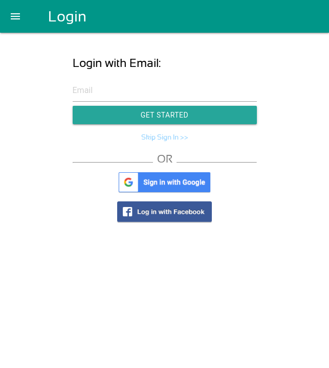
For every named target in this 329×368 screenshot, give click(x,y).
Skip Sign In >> (164, 137)
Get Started (165, 115)
